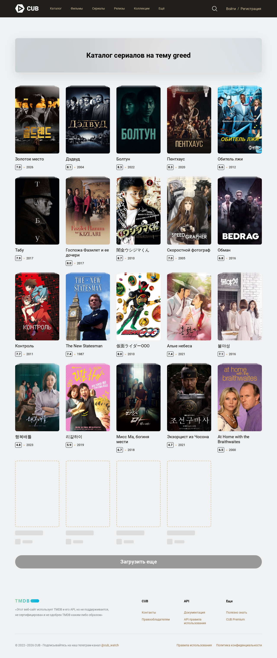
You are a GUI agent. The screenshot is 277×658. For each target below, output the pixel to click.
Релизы (119, 8)
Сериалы (98, 8)
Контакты (149, 612)
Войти (231, 9)
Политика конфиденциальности (239, 645)
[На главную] (27, 8)
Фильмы (77, 8)
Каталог (56, 8)
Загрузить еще (138, 562)
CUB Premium (235, 619)
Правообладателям (156, 619)
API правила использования (195, 621)
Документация (194, 612)
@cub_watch (110, 645)
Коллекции (142, 8)
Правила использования (194, 645)
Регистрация (251, 9)
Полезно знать (236, 612)
